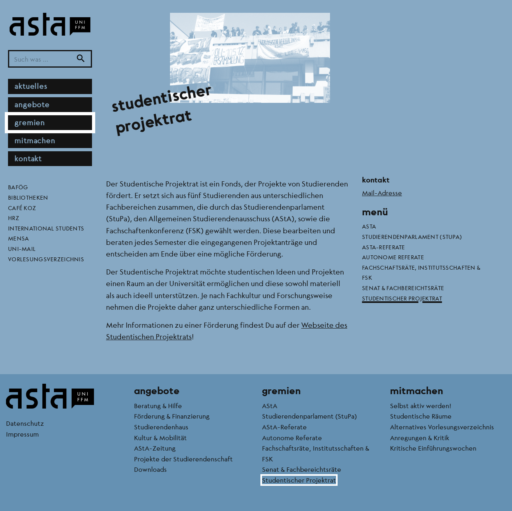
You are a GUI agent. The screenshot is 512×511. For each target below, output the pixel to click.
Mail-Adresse (382, 192)
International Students (46, 228)
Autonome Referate (393, 257)
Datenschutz (25, 423)
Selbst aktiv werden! (420, 405)
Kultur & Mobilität (160, 437)
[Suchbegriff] (50, 59)
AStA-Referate (383, 247)
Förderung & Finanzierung (172, 416)
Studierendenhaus (161, 427)
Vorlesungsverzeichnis (46, 259)
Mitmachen (34, 140)
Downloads (150, 469)
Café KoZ (22, 208)
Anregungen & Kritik (419, 437)
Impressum (22, 434)
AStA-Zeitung (155, 448)
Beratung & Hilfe (158, 405)
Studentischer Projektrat (402, 298)
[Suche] (81, 59)
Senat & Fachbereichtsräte (403, 288)
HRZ (13, 218)
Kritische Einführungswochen (433, 448)
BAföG (18, 187)
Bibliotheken (28, 197)
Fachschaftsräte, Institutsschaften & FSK (421, 272)
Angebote (32, 104)
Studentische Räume (421, 416)
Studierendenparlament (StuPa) (412, 236)
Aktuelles (30, 86)
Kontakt (28, 158)
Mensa (18, 238)
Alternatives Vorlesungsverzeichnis (442, 427)
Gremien (29, 122)
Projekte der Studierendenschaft (183, 459)
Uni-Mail (22, 248)
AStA (369, 226)
